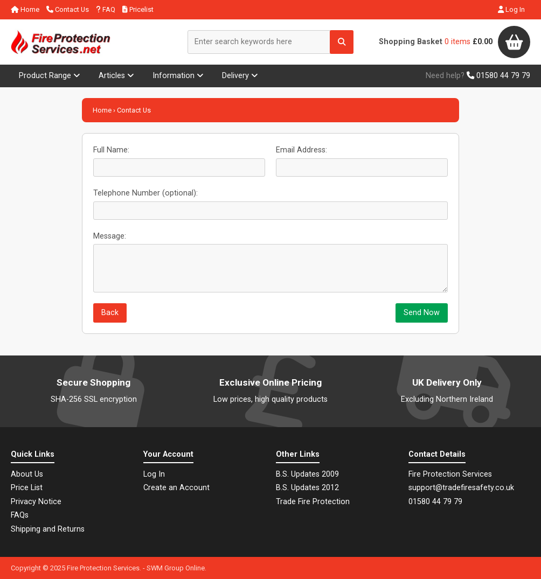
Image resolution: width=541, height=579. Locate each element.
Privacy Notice (36, 501)
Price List (27, 487)
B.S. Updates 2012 (307, 487)
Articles (116, 75)
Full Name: (111, 150)
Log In (511, 9)
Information (178, 75)
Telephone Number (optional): (145, 193)
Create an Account (176, 487)
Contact (67, 9)
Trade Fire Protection (313, 501)
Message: (109, 236)
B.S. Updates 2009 (307, 474)
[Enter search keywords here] (270, 42)
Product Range (49, 75)
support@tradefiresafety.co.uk (461, 487)
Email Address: (301, 150)
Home (25, 9)
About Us (27, 474)
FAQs (20, 515)
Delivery (240, 75)
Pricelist (138, 9)
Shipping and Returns (48, 529)
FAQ (105, 9)
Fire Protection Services (103, 568)
